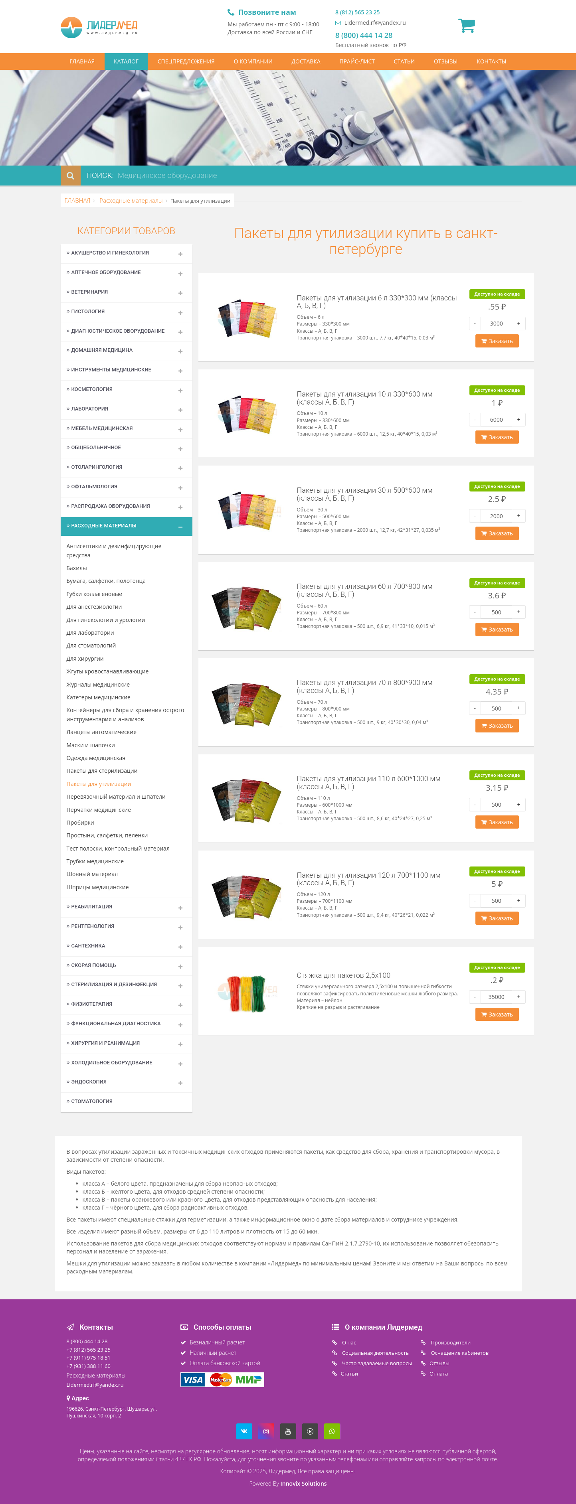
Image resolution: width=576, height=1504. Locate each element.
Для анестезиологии (94, 606)
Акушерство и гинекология (108, 253)
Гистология (86, 311)
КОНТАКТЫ (491, 61)
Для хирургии (85, 658)
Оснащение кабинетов (459, 1352)
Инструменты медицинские (109, 370)
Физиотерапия (90, 1004)
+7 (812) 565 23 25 (89, 1349)
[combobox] (219, 176)
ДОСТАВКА (306, 61)
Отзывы (439, 1363)
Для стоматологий (91, 645)
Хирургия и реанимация (103, 1043)
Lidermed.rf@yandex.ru (370, 22)
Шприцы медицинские (98, 887)
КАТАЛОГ (126, 61)
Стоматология (90, 1101)
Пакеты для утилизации (99, 784)
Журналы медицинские (98, 684)
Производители (450, 1342)
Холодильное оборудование (109, 1063)
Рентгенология (91, 926)
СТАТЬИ (404, 61)
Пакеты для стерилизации (102, 770)
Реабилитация (90, 907)
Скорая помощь (91, 965)
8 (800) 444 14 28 (363, 35)
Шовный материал (92, 874)
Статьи (349, 1373)
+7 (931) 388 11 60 (89, 1366)
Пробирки (80, 822)
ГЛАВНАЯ (82, 61)
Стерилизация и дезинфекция (112, 984)
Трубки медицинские (95, 861)
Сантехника (86, 946)
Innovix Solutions (304, 1483)
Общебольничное (94, 447)
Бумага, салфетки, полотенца (106, 580)
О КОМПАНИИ (253, 61)
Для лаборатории (90, 632)
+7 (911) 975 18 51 (89, 1357)
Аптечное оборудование (104, 272)
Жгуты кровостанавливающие (108, 671)
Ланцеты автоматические (102, 732)
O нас (348, 1342)
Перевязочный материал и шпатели (116, 796)
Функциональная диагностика (114, 1023)
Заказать (497, 341)
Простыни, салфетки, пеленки (107, 835)
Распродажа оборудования (108, 506)
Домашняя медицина (100, 350)
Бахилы (77, 568)
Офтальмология (92, 486)
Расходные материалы (130, 200)
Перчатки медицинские (99, 809)
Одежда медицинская (96, 758)
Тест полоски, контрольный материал (118, 848)
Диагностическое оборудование (116, 331)
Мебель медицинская (100, 428)
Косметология (90, 389)
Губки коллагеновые (95, 594)
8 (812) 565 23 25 (357, 12)
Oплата (439, 1373)
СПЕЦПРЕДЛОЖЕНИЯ (186, 61)
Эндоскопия (87, 1082)
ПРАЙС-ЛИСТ (356, 61)
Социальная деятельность (375, 1352)
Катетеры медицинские (99, 697)
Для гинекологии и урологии (106, 620)
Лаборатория (87, 409)
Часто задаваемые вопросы (376, 1363)
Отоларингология (95, 467)
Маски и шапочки (91, 745)
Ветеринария (87, 292)
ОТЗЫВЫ (446, 61)
